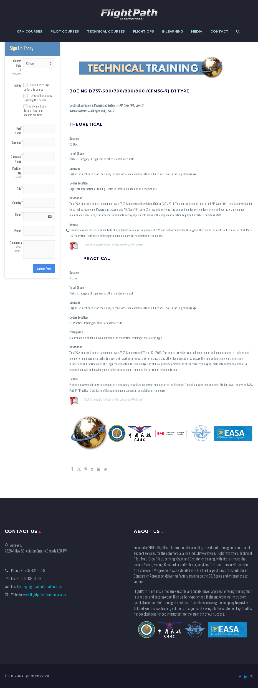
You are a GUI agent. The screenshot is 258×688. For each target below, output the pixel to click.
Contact (219, 31)
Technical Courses (106, 31)
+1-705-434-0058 (33, 570)
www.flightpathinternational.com (44, 594)
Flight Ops (143, 31)
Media (196, 31)
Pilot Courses (65, 31)
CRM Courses (29, 31)
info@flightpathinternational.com (41, 586)
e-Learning (172, 31)
